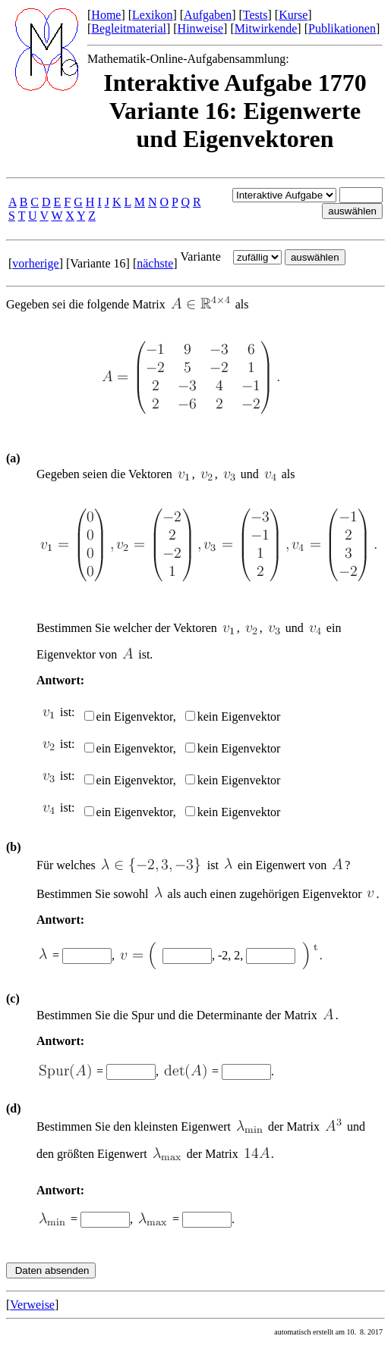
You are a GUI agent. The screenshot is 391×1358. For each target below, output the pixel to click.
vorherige (35, 263)
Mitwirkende (266, 28)
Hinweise (200, 28)
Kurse (293, 14)
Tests (255, 14)
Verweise (32, 1304)
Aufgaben (208, 14)
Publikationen (342, 28)
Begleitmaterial (128, 28)
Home (106, 14)
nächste (155, 263)
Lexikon (152, 14)
